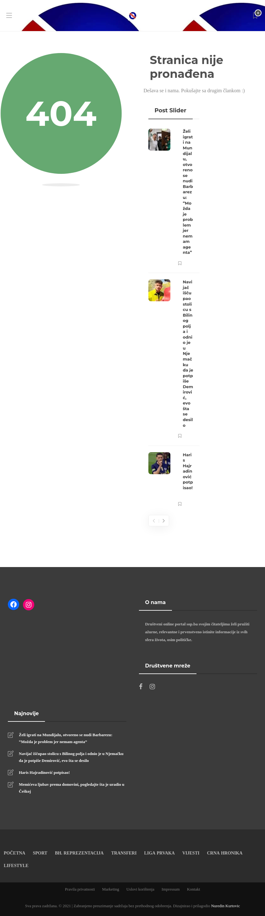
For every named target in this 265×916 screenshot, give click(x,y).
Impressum (171, 889)
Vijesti (190, 853)
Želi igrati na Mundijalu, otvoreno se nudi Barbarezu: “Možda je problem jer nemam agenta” (66, 738)
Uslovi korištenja (140, 889)
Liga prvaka (159, 853)
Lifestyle (16, 865)
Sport (40, 853)
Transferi (124, 853)
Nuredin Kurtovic (225, 905)
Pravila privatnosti (80, 889)
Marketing (110, 889)
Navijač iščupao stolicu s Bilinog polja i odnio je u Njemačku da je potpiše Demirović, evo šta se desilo (71, 757)
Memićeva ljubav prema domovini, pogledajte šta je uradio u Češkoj (71, 787)
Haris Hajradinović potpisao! (44, 772)
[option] (174, 318)
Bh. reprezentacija (79, 853)
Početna (14, 853)
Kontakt (193, 889)
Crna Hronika (224, 853)
